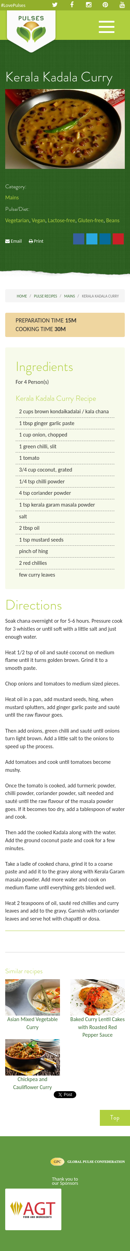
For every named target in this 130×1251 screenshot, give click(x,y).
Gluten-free (91, 220)
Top (115, 1117)
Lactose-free (61, 220)
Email (16, 241)
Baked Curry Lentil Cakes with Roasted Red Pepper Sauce (97, 1027)
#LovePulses (13, 5)
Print (39, 241)
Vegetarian (17, 220)
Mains (12, 197)
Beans (113, 220)
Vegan (38, 220)
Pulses (31, 32)
